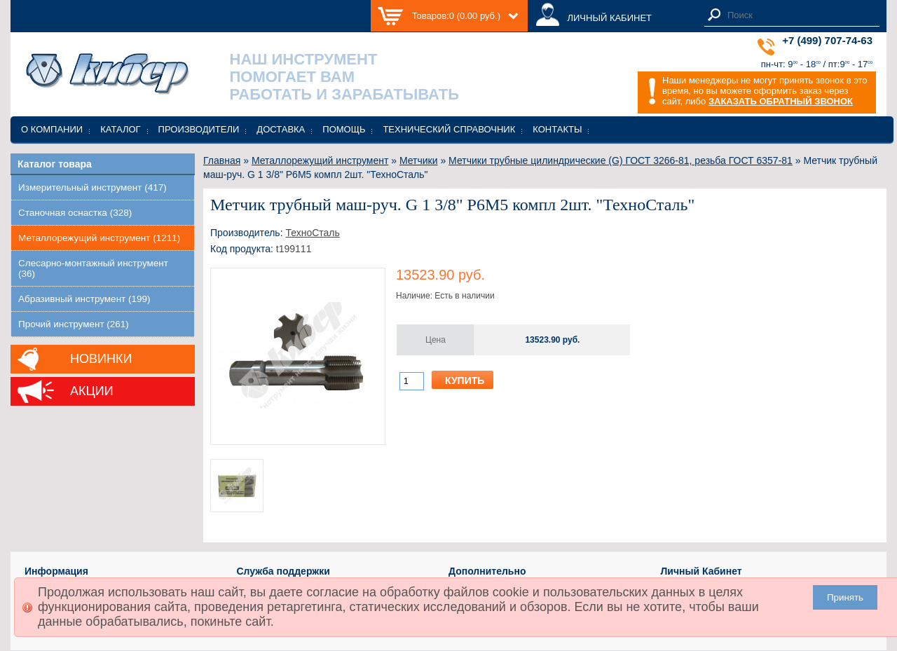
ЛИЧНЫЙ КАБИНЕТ (609, 18)
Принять (845, 597)
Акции (92, 391)
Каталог (120, 129)
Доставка (280, 129)
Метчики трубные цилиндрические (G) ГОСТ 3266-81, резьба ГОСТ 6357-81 (620, 160)
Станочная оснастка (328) (75, 212)
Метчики (418, 160)
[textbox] (799, 15)
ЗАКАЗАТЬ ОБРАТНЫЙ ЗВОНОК (780, 101)
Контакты (557, 129)
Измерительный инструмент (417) (92, 187)
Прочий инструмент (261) (73, 324)
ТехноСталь (312, 232)
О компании (52, 129)
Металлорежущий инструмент (320, 160)
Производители (199, 129)
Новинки (101, 359)
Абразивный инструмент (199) (84, 299)
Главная (221, 160)
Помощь (343, 129)
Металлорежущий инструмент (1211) (99, 238)
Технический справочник (449, 129)
